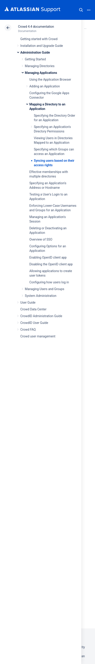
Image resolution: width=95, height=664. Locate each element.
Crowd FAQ (28, 329)
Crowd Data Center (33, 309)
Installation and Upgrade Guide (41, 46)
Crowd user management (37, 336)
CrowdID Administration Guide (41, 316)
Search (81, 10)
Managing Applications (41, 73)
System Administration (40, 296)
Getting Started (35, 59)
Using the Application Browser (50, 79)
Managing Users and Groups (44, 289)
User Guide (27, 302)
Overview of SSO (40, 239)
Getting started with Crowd (38, 39)
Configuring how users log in (49, 282)
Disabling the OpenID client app (51, 264)
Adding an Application (44, 86)
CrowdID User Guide (34, 323)
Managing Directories (39, 66)
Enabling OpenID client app (48, 257)
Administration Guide (35, 52)
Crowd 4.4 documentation (36, 26)
